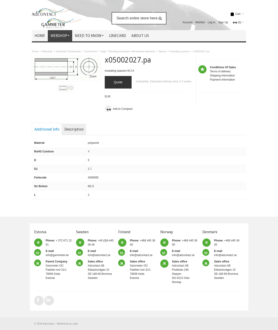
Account (187, 22)
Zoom (93, 76)
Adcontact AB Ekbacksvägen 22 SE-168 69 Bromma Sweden (100, 270)
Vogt (103, 51)
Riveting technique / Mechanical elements (132, 51)
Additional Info (46, 129)
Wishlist (200, 22)
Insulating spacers (180, 51)
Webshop (47, 51)
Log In (211, 22)
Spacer (162, 51)
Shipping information (222, 75)
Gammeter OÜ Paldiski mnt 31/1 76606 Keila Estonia (56, 270)
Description (74, 129)
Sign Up (223, 22)
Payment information (222, 79)
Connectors (90, 51)
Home (35, 51)
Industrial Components (68, 51)
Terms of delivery (220, 71)
